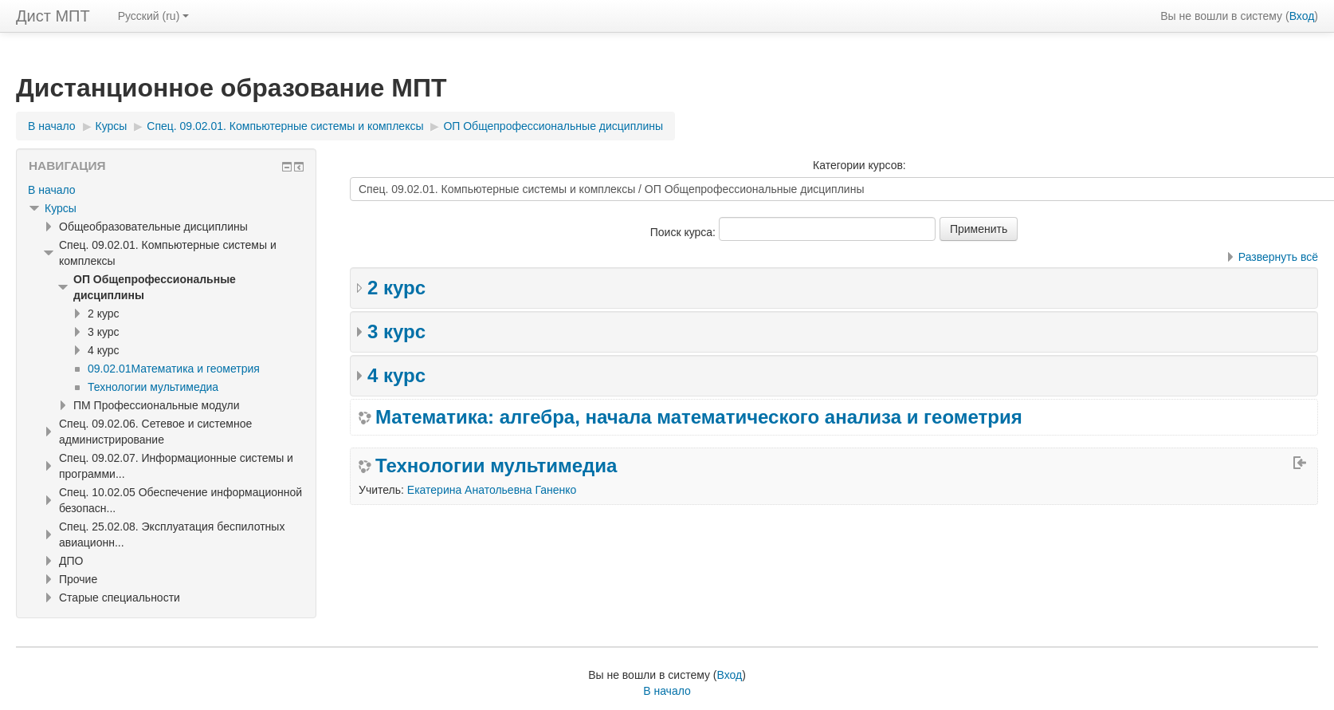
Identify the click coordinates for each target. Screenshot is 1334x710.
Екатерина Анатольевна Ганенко (492, 489)
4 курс (396, 375)
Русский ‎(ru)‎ (154, 16)
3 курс (396, 331)
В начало (52, 189)
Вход (1302, 16)
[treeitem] (166, 190)
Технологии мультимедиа (496, 465)
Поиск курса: (684, 232)
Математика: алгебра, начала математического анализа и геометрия (698, 417)
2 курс (396, 287)
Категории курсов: (859, 165)
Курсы (61, 208)
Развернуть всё (1278, 256)
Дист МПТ (53, 16)
